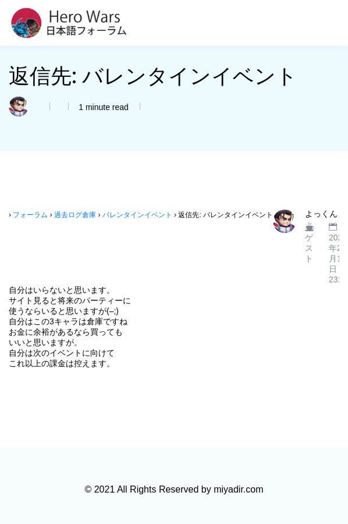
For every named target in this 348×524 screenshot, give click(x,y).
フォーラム (30, 215)
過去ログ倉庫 (75, 215)
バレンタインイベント (137, 215)
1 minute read (102, 107)
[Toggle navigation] (332, 23)
